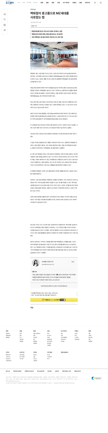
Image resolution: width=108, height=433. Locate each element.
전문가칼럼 (22, 354)
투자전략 (35, 337)
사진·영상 (35, 2)
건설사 (76, 333)
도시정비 (76, 337)
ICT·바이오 (66, 2)
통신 (62, 333)
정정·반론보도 (64, 352)
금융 (47, 2)
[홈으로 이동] (10, 2)
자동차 (48, 337)
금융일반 (21, 341)
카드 (20, 337)
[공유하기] (5, 14)
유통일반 (90, 341)
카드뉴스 (35, 358)
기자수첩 (21, 358)
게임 (62, 335)
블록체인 (35, 341)
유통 (80, 2)
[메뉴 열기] (95, 2)
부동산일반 (77, 339)
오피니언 (87, 2)
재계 (48, 333)
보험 (20, 335)
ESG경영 (29, 2)
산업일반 (49, 345)
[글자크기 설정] (5, 30)
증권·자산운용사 (36, 333)
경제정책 (7, 333)
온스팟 (48, 354)
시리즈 (18, 2)
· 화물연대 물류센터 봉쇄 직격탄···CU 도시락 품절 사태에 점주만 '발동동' (51, 277)
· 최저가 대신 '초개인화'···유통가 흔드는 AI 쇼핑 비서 (46, 280)
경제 (42, 2)
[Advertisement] (54, 214)
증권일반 (35, 343)
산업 (58, 2)
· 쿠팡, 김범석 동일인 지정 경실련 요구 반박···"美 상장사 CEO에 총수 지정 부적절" (54, 275)
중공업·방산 (49, 339)
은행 (20, 333)
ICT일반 (62, 341)
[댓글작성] (5, 20)
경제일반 (7, 337)
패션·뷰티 (90, 337)
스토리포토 (49, 356)
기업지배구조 (8, 360)
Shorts (35, 354)
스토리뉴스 (8, 356)
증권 (53, 2)
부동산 (74, 2)
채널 (89, 333)
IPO (34, 339)
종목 (34, 335)
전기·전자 (49, 335)
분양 (76, 335)
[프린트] (5, 25)
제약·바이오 (63, 339)
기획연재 (35, 360)
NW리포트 (8, 354)
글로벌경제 (8, 335)
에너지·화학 (49, 341)
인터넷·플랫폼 (64, 337)
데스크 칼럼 (22, 356)
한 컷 (48, 358)
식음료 (89, 335)
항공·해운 (49, 343)
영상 (34, 356)
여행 (89, 339)
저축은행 (21, 339)
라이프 (23, 2)
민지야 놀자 (33, 9)
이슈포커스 (8, 358)
